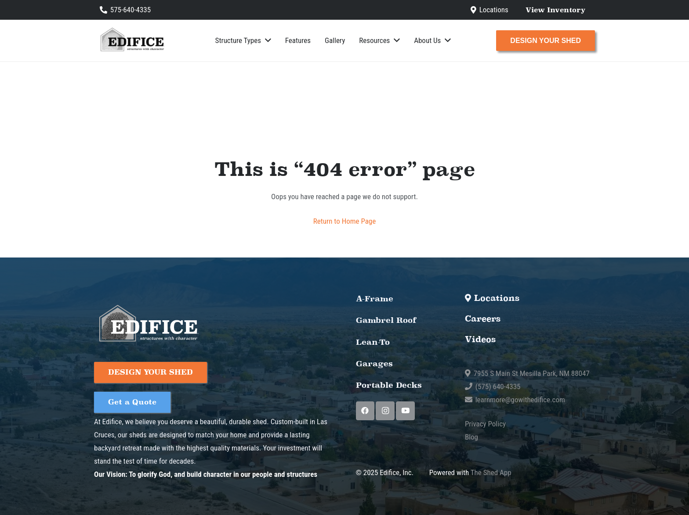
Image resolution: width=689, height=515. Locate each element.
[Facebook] (365, 410)
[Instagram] (385, 410)
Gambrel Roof (379, 320)
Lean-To (369, 342)
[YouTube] (405, 410)
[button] (266, 40)
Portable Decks (380, 385)
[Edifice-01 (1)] (132, 40)
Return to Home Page (344, 221)
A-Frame (370, 298)
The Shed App (491, 472)
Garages (369, 363)
